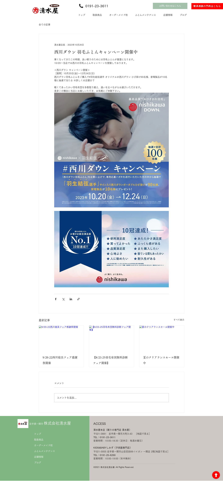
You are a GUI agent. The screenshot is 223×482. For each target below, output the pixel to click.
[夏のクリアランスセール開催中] (161, 338)
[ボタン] (216, 475)
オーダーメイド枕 (43, 445)
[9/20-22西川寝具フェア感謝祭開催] (61, 338)
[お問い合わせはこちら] (170, 6)
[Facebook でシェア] (55, 299)
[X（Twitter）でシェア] (63, 299)
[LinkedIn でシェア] (70, 299)
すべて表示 (178, 320)
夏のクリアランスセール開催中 (161, 360)
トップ (37, 434)
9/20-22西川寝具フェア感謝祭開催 (60, 360)
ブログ (37, 462)
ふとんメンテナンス (44, 451)
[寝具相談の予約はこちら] (207, 6)
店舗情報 (38, 457)
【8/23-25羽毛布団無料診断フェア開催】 (110, 360)
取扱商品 (38, 439)
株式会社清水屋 (50, 423)
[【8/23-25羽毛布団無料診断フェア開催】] (111, 338)
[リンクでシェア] (78, 299)
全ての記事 (44, 24)
